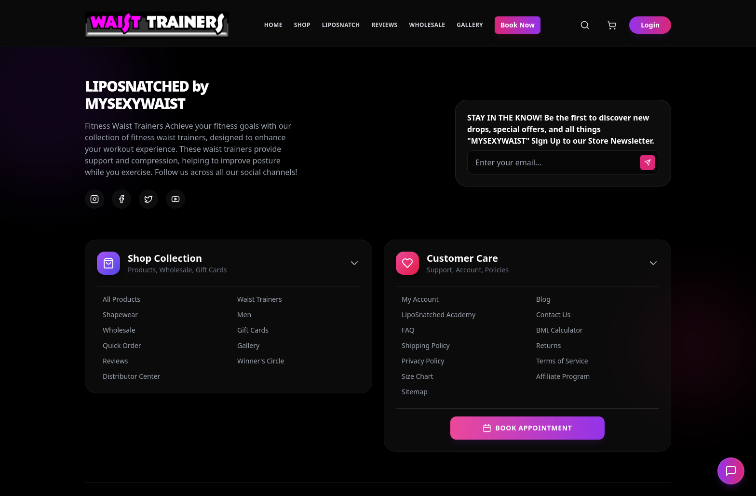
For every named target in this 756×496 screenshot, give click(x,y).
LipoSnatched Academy (435, 314)
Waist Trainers (256, 299)
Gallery (470, 25)
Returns (545, 345)
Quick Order (119, 345)
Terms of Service (559, 360)
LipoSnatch (341, 25)
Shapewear (117, 314)
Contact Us (550, 314)
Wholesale (427, 25)
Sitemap (412, 391)
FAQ (405, 330)
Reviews (384, 25)
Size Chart (414, 376)
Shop (302, 25)
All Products (118, 299)
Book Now (517, 24)
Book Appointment (527, 427)
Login (650, 24)
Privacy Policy (420, 360)
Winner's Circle (257, 360)
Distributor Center (128, 376)
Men (241, 314)
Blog (540, 299)
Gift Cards (250, 330)
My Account (417, 299)
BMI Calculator (556, 330)
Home (273, 25)
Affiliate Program (560, 376)
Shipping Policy (423, 345)
